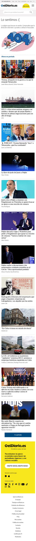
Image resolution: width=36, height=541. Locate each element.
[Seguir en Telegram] (16, 484)
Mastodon (18, 536)
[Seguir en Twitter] (9, 484)
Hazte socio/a (26, 6)
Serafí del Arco (15, 272)
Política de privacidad (18, 514)
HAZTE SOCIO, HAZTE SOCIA (17, 466)
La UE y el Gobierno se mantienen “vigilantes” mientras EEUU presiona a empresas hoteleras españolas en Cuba (16, 358)
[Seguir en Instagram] (19, 484)
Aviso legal (18, 511)
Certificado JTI (18, 534)
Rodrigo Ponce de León (21, 362)
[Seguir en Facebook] (12, 484)
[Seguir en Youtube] (23, 484)
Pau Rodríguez (5, 206)
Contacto (18, 525)
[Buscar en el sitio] (16, 12)
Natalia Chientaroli (6, 430)
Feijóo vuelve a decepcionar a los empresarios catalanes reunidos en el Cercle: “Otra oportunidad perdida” (15, 267)
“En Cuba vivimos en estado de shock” (16, 328)
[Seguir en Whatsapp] (6, 486)
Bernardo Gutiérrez (6, 396)
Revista (18, 528)
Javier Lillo (4, 303)
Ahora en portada (7, 57)
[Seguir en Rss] (9, 486)
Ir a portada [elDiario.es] (18, 435)
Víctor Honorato (18, 84)
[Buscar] (31, 12)
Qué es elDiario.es (18, 497)
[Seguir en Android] (6, 476)
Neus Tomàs (5, 175)
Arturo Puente (5, 272)
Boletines (18, 531)
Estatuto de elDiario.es (18, 505)
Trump (19, 1)
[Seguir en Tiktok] (27, 484)
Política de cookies (18, 522)
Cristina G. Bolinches (7, 362)
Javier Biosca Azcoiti (7, 84)
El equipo (18, 499)
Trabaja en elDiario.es (18, 502)
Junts (16, 1)
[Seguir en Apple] (9, 476)
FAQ (18, 517)
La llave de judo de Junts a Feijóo (14, 173)
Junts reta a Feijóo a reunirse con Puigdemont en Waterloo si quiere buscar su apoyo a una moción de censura (17, 202)
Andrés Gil (4, 331)
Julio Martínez (23, 1)
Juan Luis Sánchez (6, 147)
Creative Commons (18, 508)
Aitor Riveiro (5, 240)
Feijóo (13, 1)
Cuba (31, 1)
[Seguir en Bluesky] (6, 484)
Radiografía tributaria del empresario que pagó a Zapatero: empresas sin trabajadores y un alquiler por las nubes (17, 299)
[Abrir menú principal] (33, 5)
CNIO (34, 1)
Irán (28, 1)
